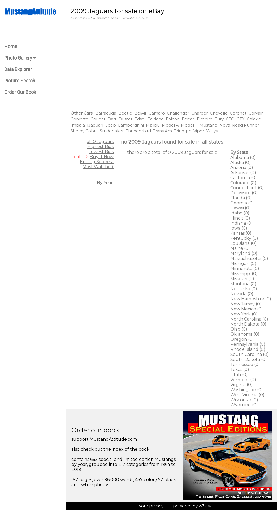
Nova (224, 125)
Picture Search (19, 80)
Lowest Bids (101, 151)
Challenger (178, 113)
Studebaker (112, 130)
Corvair (256, 113)
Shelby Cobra (84, 130)
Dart (111, 118)
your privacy (151, 505)
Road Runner (245, 125)
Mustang (208, 125)
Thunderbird (138, 130)
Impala (78, 125)
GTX (241, 118)
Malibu (153, 125)
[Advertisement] (171, 66)
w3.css (205, 505)
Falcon (173, 118)
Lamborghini (131, 125)
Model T (189, 125)
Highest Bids (100, 146)
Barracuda (105, 113)
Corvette (79, 118)
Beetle (125, 113)
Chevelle (219, 113)
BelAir (140, 113)
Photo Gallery (20, 58)
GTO (230, 118)
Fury (219, 118)
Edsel (140, 118)
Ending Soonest (97, 161)
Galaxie (254, 118)
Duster (125, 118)
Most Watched (98, 166)
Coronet (238, 113)
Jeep (111, 125)
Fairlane (156, 118)
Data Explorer (18, 69)
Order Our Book (20, 92)
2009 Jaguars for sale (194, 152)
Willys (212, 130)
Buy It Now (102, 156)
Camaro (157, 113)
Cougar (97, 118)
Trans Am (162, 130)
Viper (198, 130)
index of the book (130, 449)
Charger (199, 113)
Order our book (95, 430)
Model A (170, 125)
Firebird (205, 118)
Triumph (182, 130)
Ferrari (188, 118)
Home (10, 46)
